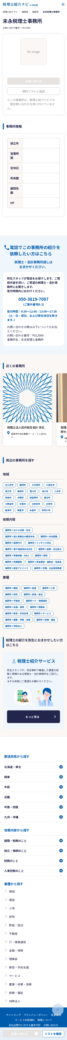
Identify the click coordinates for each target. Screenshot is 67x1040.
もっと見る (32, 717)
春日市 (47, 497)
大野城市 (9, 503)
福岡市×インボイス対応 (39, 542)
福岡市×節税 (41, 555)
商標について (44, 1020)
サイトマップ (13, 1015)
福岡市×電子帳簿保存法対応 (18, 549)
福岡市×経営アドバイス (16, 568)
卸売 (12, 917)
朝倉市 (20, 510)
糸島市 (33, 510)
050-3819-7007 (33, 301)
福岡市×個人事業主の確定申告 (20, 536)
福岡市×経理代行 (13, 542)
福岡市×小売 (48, 587)
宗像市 (22, 503)
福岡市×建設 (11, 587)
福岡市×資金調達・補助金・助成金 (45, 561)
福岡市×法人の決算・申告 (17, 530)
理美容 (13, 959)
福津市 (8, 510)
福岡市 (35, 11)
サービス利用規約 (25, 1020)
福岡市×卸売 (11, 594)
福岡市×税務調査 (13, 561)
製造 (12, 900)
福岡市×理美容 (37, 606)
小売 (12, 908)
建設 (12, 891)
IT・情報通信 (17, 942)
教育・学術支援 (19, 967)
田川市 (33, 491)
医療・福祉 (16, 993)
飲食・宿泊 (16, 925)
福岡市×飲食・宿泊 (33, 594)
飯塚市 (20, 491)
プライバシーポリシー (36, 1015)
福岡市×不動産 (12, 600)
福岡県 (25, 11)
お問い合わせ (50, 1025)
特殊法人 (14, 1001)
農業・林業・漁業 (20, 984)
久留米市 (50, 484)
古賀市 (49, 503)
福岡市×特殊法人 (13, 625)
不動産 (13, 933)
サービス (14, 976)
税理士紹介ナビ (10, 11)
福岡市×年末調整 (49, 536)
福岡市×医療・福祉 (45, 619)
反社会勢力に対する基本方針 (25, 1025)
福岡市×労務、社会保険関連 (48, 568)
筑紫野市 (34, 497)
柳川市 (45, 491)
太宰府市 (36, 503)
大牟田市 (36, 484)
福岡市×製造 (30, 587)
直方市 (8, 491)
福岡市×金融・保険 (14, 606)
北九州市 (9, 484)
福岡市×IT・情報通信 (36, 600)
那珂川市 (46, 510)
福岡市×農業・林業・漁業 (17, 619)
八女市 (57, 491)
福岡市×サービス (42, 613)
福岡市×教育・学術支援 (16, 613)
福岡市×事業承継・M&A (17, 555)
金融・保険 (16, 950)
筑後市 (8, 497)
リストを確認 (53, 1034)
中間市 (20, 497)
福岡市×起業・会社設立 (50, 549)
